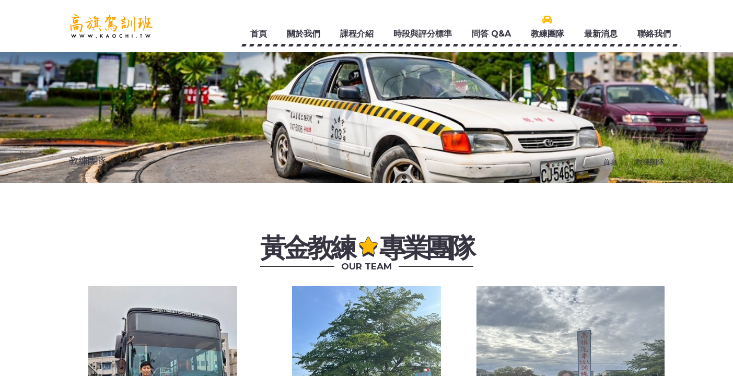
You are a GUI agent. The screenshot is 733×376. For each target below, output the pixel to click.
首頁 (258, 34)
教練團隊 (547, 34)
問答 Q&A (491, 34)
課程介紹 (357, 34)
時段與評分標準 (422, 34)
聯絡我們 (654, 34)
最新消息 (601, 34)
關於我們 (303, 34)
